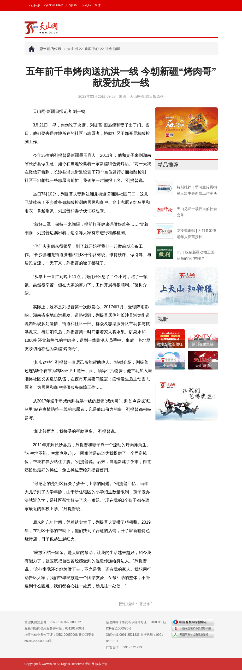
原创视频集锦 (203, 344)
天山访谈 (202, 365)
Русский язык (53, 5)
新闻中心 (91, 49)
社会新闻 (112, 49)
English (71, 5)
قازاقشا (85, 5)
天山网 (72, 49)
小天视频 (170, 365)
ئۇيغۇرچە (34, 5)
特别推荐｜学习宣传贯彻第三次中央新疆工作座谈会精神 (197, 193)
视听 (163, 319)
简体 (98, 5)
